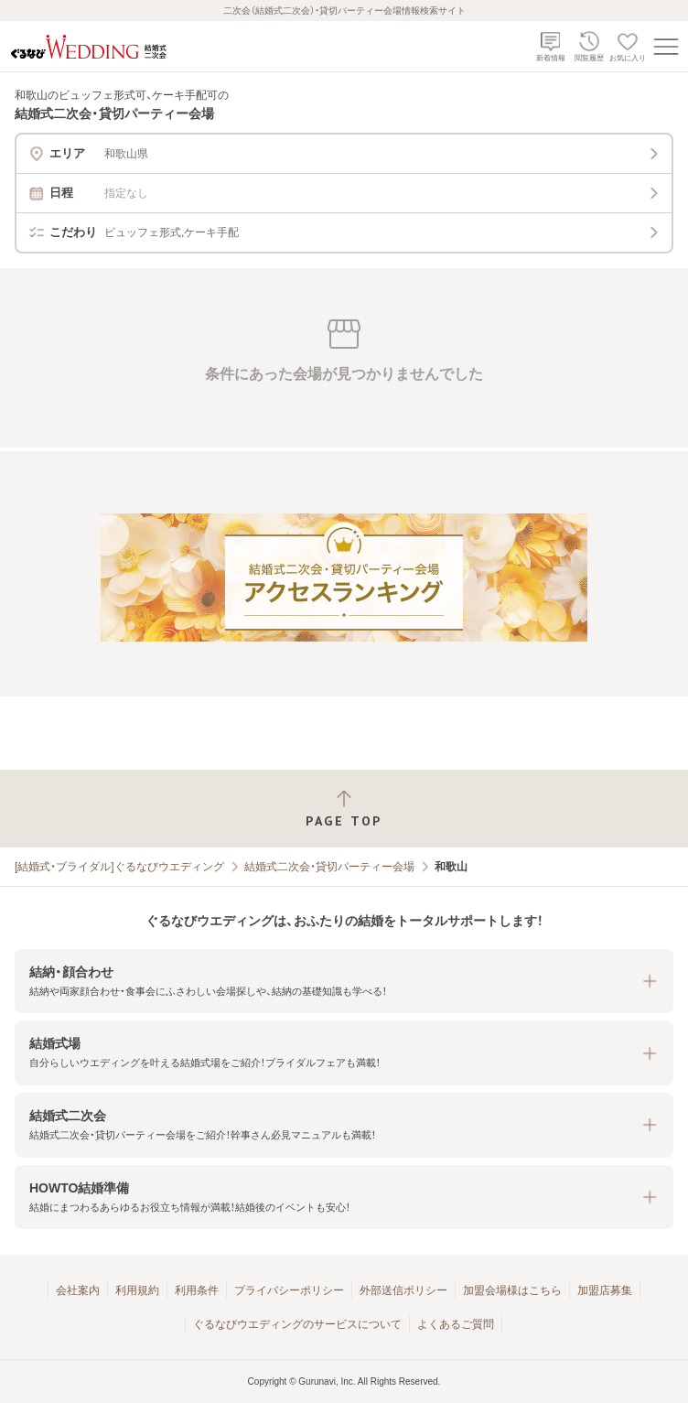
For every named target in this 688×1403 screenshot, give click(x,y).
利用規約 (137, 1290)
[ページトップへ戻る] (344, 808)
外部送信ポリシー (403, 1290)
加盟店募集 (604, 1290)
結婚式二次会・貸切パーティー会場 (329, 866)
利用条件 (197, 1290)
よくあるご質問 (455, 1324)
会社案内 (78, 1290)
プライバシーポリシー (289, 1290)
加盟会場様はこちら (512, 1290)
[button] (344, 981)
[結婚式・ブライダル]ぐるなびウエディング (119, 866)
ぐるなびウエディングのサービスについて (297, 1324)
